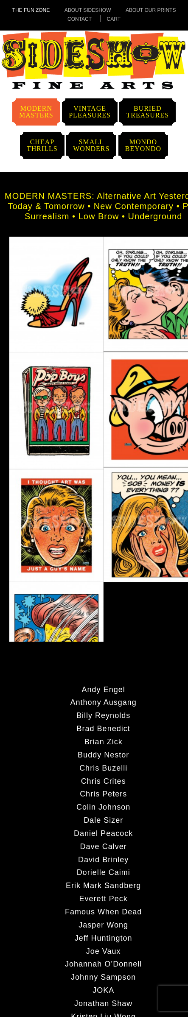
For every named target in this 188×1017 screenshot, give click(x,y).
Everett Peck (103, 898)
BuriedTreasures (147, 112)
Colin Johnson (103, 806)
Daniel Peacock (103, 833)
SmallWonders (91, 145)
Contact (79, 19)
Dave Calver (103, 846)
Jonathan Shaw (103, 1003)
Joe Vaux (103, 951)
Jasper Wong (103, 924)
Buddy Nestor (103, 754)
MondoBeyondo (143, 145)
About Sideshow (88, 10)
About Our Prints (151, 10)
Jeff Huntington (103, 937)
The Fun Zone (31, 10)
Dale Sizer (103, 820)
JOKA (103, 990)
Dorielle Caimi (103, 872)
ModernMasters (36, 112)
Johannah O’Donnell (103, 963)
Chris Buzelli (103, 767)
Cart (114, 19)
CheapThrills (42, 145)
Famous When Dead (103, 911)
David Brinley (103, 859)
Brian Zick (103, 741)
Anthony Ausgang (103, 702)
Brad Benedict (103, 728)
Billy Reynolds (103, 715)
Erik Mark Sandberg (103, 885)
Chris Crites (103, 781)
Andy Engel (103, 689)
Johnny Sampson (103, 976)
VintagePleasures (90, 112)
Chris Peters (103, 793)
